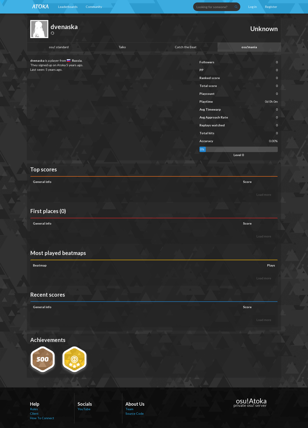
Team (129, 409)
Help (34, 404)
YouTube (84, 409)
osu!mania (249, 47)
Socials (85, 404)
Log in (252, 7)
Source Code (134, 413)
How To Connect (42, 418)
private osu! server (250, 405)
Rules (34, 409)
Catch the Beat (186, 47)
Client (34, 413)
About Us (134, 404)
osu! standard (59, 47)
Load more (264, 194)
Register (271, 7)
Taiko (122, 47)
